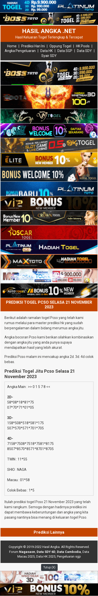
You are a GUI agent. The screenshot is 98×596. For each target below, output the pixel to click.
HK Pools (83, 46)
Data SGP (64, 51)
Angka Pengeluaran (20, 51)
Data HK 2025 (45, 556)
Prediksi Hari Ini (33, 46)
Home (12, 46)
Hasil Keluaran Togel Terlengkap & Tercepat (49, 37)
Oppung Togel (60, 46)
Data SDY (84, 51)
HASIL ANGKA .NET (49, 31)
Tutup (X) (49, 567)
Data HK (46, 51)
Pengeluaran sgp (69, 556)
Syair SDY (49, 56)
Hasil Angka (51, 547)
